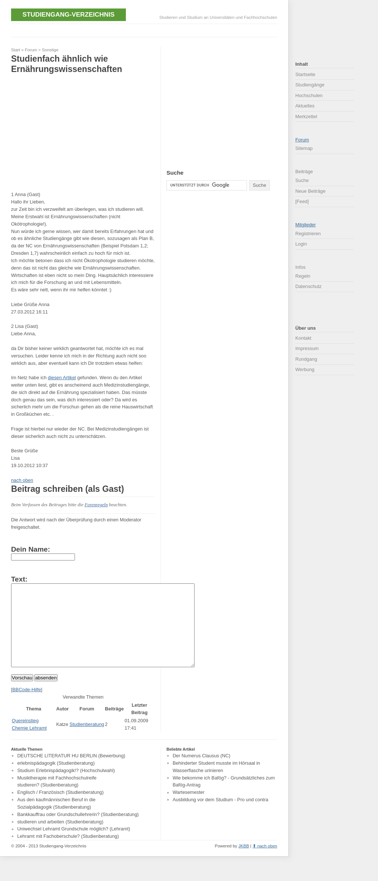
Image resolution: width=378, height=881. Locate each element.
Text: (19, 579)
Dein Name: (30, 549)
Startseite (305, 74)
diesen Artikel (62, 377)
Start (15, 50)
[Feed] (302, 201)
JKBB (243, 862)
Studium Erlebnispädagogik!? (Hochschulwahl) (66, 787)
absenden (46, 694)
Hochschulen (309, 95)
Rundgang (306, 359)
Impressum (307, 348)
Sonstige (50, 50)
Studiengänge (309, 85)
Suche (302, 180)
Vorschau (22, 694)
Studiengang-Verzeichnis (68, 14)
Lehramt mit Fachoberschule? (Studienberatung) (68, 853)
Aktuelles (305, 106)
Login (301, 244)
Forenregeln (96, 504)
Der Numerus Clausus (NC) (201, 772)
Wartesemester (189, 809)
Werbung (305, 369)
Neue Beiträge (310, 191)
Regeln (302, 276)
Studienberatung (86, 741)
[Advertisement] (145, 29)
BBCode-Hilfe (27, 706)
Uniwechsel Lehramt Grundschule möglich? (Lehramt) (73, 846)
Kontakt (303, 338)
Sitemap (304, 148)
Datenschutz (308, 286)
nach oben (22, 480)
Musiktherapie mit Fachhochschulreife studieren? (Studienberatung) (57, 798)
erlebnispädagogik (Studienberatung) (56, 779)
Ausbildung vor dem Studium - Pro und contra (220, 816)
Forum (31, 50)
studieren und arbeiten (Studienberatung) (60, 838)
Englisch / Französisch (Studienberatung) (60, 809)
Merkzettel (306, 116)
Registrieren (308, 233)
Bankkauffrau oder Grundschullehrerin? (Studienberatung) (78, 831)
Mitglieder (305, 224)
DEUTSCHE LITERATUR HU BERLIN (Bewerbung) (71, 772)
